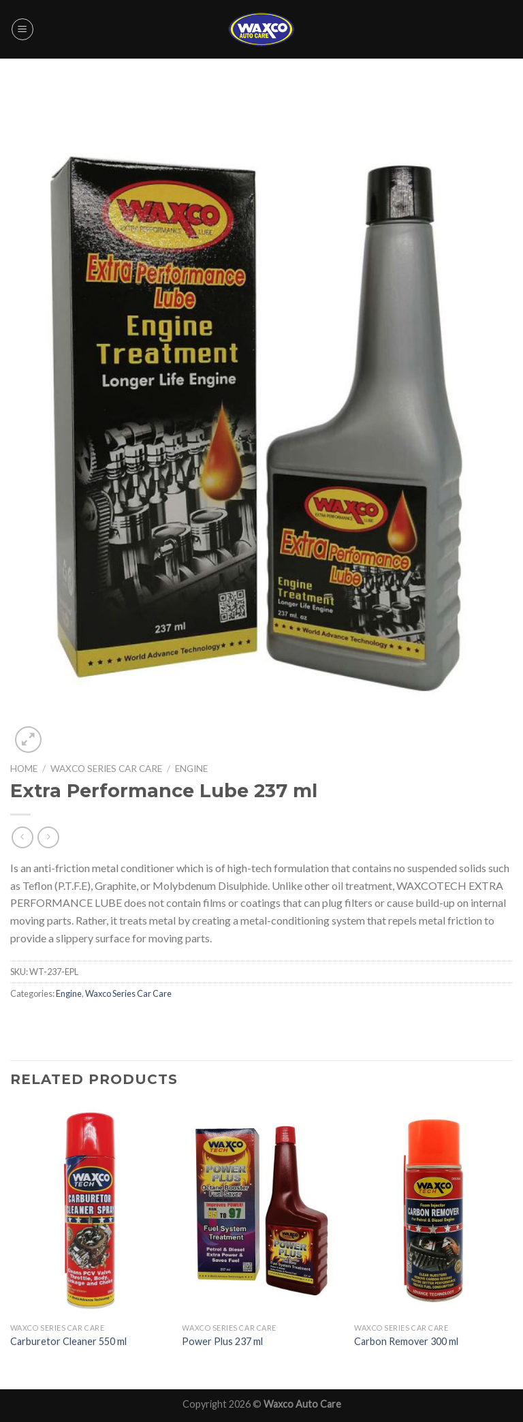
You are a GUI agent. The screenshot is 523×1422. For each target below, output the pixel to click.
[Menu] (22, 29)
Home (23, 768)
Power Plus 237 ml (222, 1341)
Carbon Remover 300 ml (406, 1341)
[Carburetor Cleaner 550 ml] (89, 1210)
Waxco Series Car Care (106, 768)
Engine (191, 768)
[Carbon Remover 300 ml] (433, 1210)
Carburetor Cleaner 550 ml (68, 1341)
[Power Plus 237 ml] (261, 1210)
